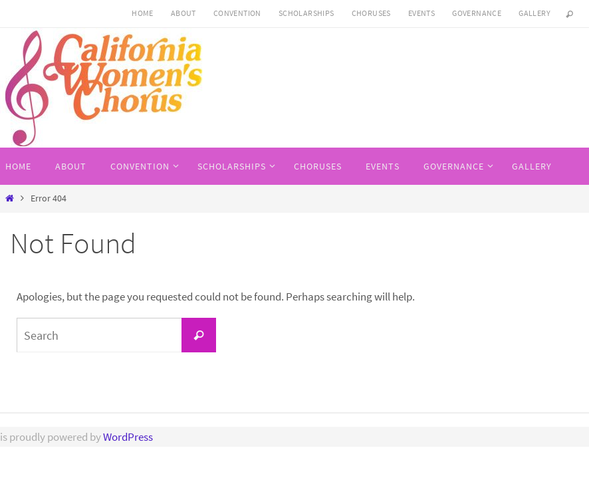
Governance (476, 13)
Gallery (534, 13)
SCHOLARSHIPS (306, 13)
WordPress (128, 436)
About (183, 13)
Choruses (371, 13)
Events (421, 13)
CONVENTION (237, 13)
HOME (143, 13)
